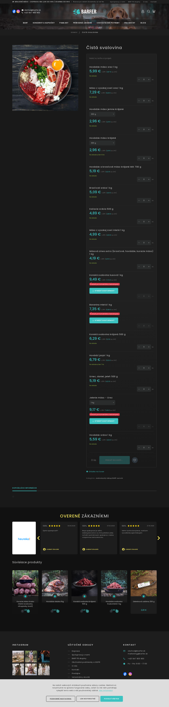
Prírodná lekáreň (82, 23)
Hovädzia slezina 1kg (58, 601)
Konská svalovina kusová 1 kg (106, 275)
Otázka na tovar (95, 471)
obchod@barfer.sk (31, 10)
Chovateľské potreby (108, 23)
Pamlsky (64, 23)
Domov (74, 32)
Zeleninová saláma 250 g (147, 601)
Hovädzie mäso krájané (102, 138)
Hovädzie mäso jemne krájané (106, 109)
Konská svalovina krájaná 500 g (107, 334)
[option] (45, 78)
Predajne (80, 673)
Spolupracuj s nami (117, 2)
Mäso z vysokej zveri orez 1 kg (106, 88)
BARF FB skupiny (134, 2)
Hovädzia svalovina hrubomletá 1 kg (117, 602)
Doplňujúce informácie (24, 488)
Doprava (80, 651)
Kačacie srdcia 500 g (101, 208)
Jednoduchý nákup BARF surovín (109, 478)
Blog (143, 23)
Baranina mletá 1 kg (100, 304)
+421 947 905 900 (31, 12)
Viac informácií (106, 690)
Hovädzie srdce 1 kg (100, 435)
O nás (145, 2)
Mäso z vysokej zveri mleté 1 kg (107, 230)
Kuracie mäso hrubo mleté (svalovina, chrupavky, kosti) (29, 603)
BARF (25, 23)
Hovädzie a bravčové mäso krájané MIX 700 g (115, 166)
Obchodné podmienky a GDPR (90, 662)
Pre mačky (129, 23)
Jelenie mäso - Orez (100, 397)
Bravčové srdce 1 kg (100, 187)
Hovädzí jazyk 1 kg (99, 355)
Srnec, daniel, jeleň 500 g (103, 376)
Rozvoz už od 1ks (88, 2)
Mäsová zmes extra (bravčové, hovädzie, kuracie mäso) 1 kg (121, 252)
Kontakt (154, 2)
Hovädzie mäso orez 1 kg (103, 66)
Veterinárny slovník (85, 677)
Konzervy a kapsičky (44, 23)
